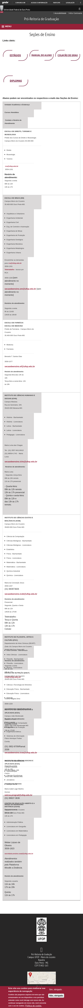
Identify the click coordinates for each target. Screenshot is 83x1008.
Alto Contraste (75, 13)
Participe (56, 3)
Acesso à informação (39, 3)
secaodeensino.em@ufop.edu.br (20, 289)
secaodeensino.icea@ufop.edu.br (21, 753)
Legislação (70, 3)
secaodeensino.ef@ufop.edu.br (20, 366)
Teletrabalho (10, 269)
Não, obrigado (56, 996)
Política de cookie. (33, 1006)
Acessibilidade (59, 13)
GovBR (5, 2)
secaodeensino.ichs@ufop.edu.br (21, 462)
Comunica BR (20, 3)
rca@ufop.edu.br (11, 166)
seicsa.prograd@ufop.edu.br (18, 795)
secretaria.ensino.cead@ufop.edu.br (19, 854)
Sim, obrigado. (55, 989)
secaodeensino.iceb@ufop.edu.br (21, 594)
